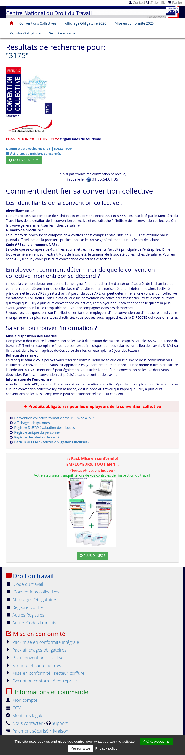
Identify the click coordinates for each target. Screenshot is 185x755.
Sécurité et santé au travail (35, 665)
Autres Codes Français (31, 623)
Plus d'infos (92, 555)
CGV (13, 708)
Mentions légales (25, 715)
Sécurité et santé (62, 33)
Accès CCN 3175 (24, 160)
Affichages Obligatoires (31, 599)
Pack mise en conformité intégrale (42, 642)
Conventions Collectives (37, 23)
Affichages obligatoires (32, 422)
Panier (175, 2)
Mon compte (22, 700)
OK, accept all (156, 741)
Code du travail (24, 584)
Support (57, 723)
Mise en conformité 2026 (134, 23)
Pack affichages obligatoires (36, 650)
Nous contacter (25, 723)
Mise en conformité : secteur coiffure (45, 673)
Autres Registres (25, 615)
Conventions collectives (32, 592)
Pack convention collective (35, 658)
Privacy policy (106, 748)
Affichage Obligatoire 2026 (85, 23)
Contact (137, 2)
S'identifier (156, 2)
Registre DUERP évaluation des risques (44, 427)
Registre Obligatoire (25, 33)
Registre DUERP (24, 607)
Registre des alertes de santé (36, 437)
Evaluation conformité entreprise (41, 681)
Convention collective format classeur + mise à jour (54, 418)
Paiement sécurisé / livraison (37, 731)
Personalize (80, 748)
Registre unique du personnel (37, 432)
